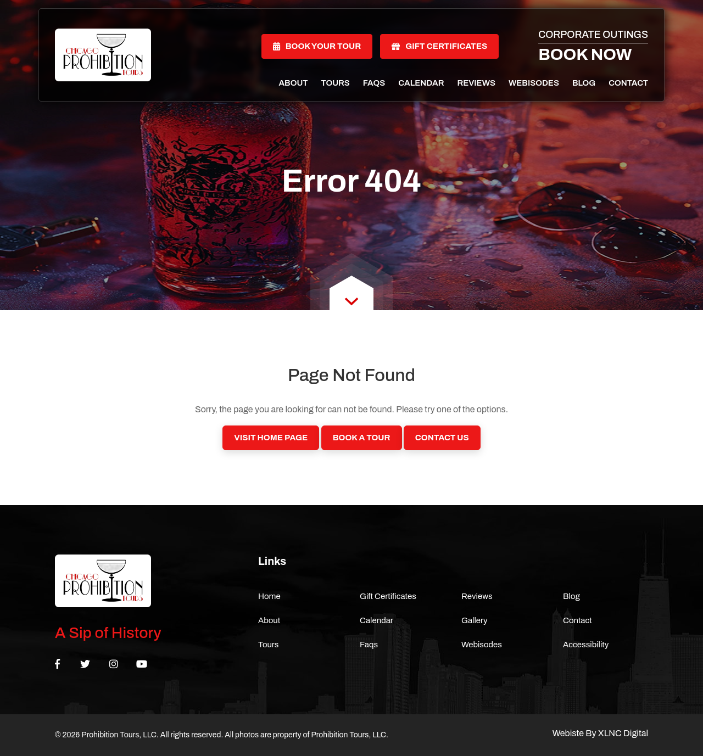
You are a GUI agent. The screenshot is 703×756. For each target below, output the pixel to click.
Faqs (374, 83)
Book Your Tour (317, 46)
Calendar (421, 83)
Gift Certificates (439, 46)
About (293, 83)
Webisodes (534, 83)
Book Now (585, 54)
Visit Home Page (271, 437)
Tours (335, 83)
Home (269, 596)
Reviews (476, 83)
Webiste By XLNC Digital (600, 733)
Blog (583, 83)
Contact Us (442, 437)
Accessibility (586, 644)
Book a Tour (361, 437)
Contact (628, 83)
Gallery (474, 620)
